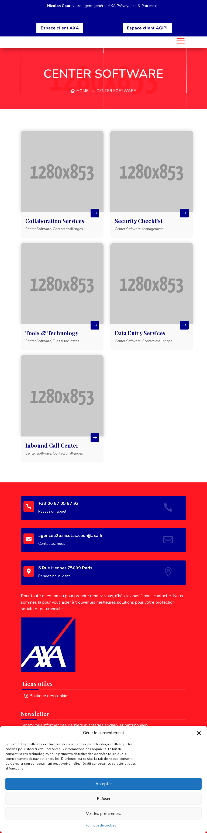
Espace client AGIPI (147, 28)
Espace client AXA (60, 28)
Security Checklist (139, 220)
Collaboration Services (54, 220)
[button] (199, 733)
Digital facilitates (66, 341)
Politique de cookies (100, 825)
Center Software (116, 90)
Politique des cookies (49, 696)
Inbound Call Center (52, 445)
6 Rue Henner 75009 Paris (65, 568)
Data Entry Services (140, 333)
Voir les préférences (103, 813)
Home (82, 90)
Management (152, 229)
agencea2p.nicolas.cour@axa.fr (70, 536)
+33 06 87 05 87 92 (58, 503)
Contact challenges (68, 229)
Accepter (103, 784)
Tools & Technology (51, 333)
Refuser (104, 798)
